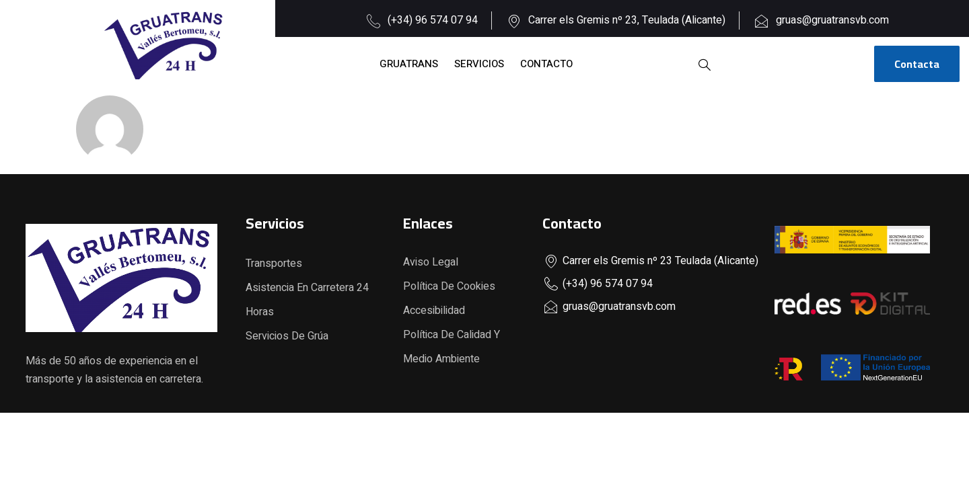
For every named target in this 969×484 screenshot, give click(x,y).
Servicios (479, 63)
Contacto (546, 63)
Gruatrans (409, 63)
